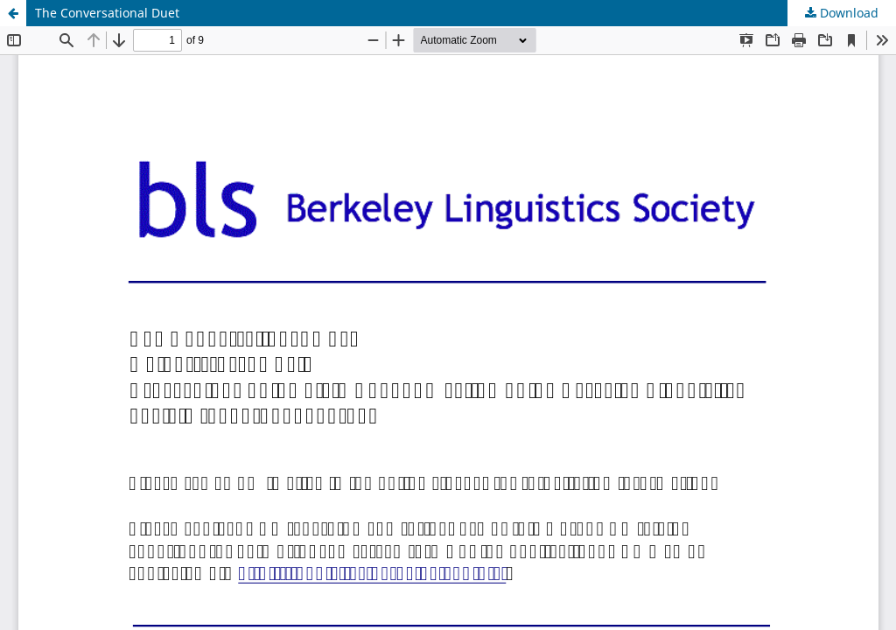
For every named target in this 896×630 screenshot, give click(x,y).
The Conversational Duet (107, 12)
